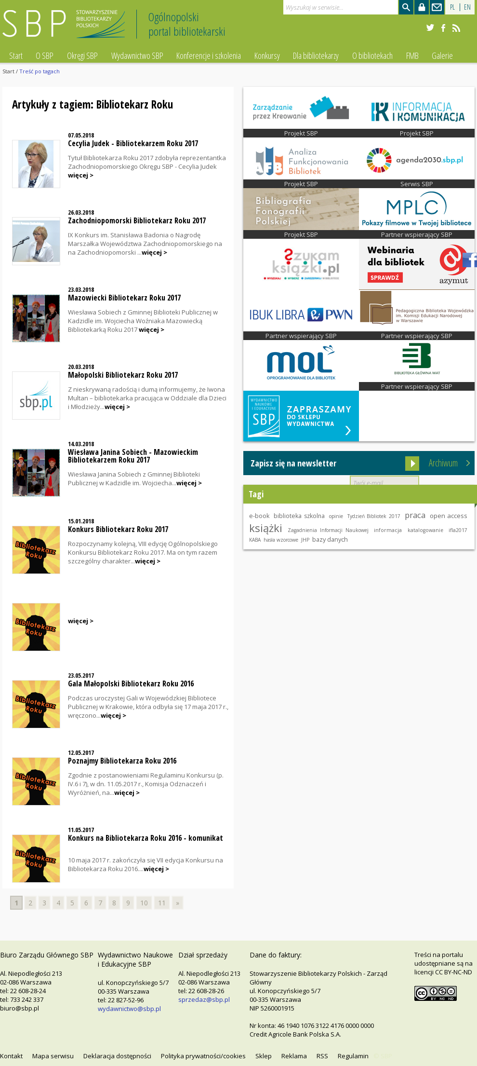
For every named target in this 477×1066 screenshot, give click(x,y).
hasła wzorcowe (281, 539)
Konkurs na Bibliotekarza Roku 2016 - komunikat (145, 838)
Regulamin (353, 1056)
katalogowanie (425, 530)
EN (467, 7)
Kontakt (11, 1056)
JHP (305, 539)
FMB (412, 55)
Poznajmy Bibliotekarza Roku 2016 (122, 761)
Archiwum (443, 462)
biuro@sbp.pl (19, 1008)
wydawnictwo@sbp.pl (129, 1008)
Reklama (294, 1056)
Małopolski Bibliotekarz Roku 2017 (123, 375)
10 (144, 902)
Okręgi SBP (82, 55)
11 (162, 902)
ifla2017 (458, 530)
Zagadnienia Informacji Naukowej (328, 530)
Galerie (442, 55)
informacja (388, 529)
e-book (259, 516)
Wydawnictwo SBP (137, 55)
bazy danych (330, 539)
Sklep (263, 1056)
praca (415, 514)
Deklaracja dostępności (117, 1056)
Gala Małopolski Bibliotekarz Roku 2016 (131, 683)
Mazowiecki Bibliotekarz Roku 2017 (124, 297)
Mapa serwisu (53, 1056)
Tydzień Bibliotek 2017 (373, 516)
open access (449, 515)
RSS (322, 1056)
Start (16, 55)
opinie (336, 516)
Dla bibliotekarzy (316, 55)
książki (265, 527)
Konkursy (267, 55)
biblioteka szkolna (299, 516)
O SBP (44, 55)
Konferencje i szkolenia (208, 55)
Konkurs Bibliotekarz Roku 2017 (118, 529)
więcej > (80, 175)
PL (452, 7)
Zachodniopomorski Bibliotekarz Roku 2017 (137, 220)
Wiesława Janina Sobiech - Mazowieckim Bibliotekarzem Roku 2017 (133, 456)
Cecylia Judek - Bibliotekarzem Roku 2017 (133, 143)
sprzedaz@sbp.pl (204, 999)
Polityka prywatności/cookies (203, 1056)
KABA (255, 539)
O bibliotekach (372, 55)
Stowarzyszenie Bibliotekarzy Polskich (66, 28)
